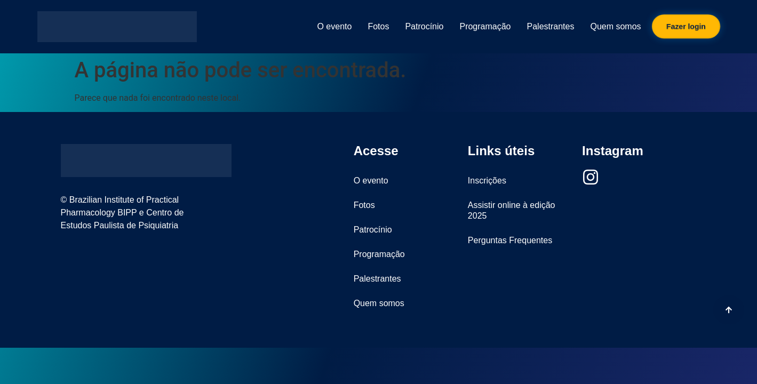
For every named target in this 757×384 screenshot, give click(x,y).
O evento (334, 26)
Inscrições (487, 180)
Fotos (378, 26)
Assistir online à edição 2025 (511, 210)
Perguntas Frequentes (510, 240)
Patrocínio (424, 26)
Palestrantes (551, 26)
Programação (485, 26)
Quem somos (615, 26)
